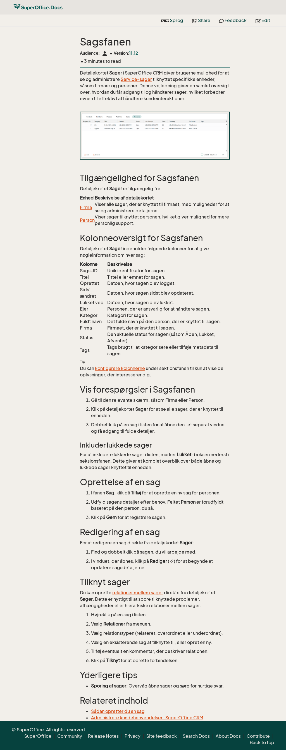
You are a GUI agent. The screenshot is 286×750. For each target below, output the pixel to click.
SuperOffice (37, 736)
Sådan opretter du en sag (118, 711)
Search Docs (196, 736)
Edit (263, 20)
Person (87, 220)
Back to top (262, 742)
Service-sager (136, 79)
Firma (86, 207)
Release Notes (103, 736)
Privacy (132, 736)
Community (69, 736)
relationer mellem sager (137, 592)
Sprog (172, 20)
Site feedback (161, 736)
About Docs (228, 736)
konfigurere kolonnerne (120, 368)
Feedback (233, 20)
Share (201, 20)
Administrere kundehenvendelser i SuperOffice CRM (147, 717)
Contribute (258, 736)
